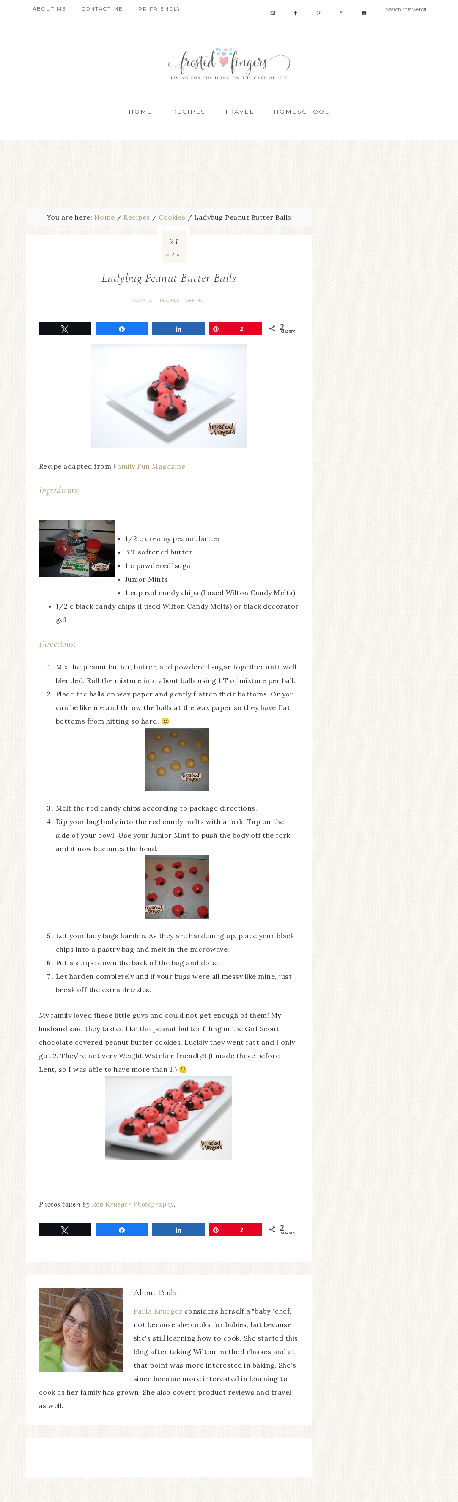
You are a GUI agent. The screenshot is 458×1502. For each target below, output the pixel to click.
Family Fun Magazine (149, 466)
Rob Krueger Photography (133, 1204)
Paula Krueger (158, 1311)
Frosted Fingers (229, 63)
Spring (195, 300)
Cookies (142, 300)
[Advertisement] (229, 172)
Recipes (170, 300)
